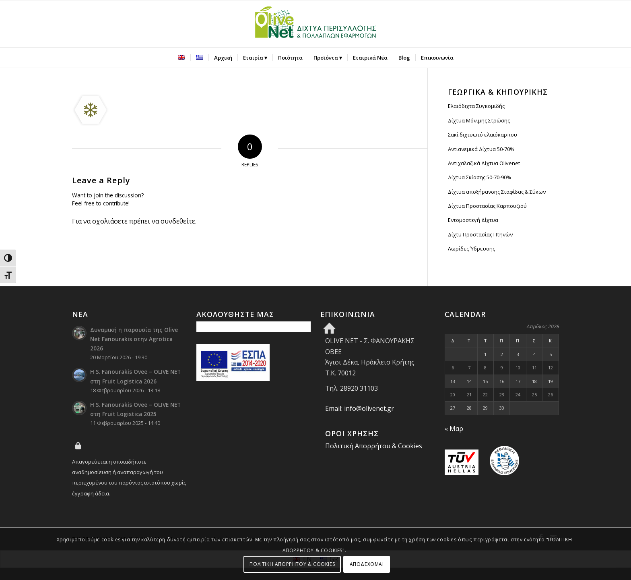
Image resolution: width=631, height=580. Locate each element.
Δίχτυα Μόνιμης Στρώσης (479, 120)
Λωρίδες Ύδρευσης (471, 248)
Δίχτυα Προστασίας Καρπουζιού (487, 205)
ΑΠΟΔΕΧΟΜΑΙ (367, 564)
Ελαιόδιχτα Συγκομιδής (476, 106)
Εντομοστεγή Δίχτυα (473, 220)
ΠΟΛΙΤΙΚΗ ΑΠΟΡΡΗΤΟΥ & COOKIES (292, 564)
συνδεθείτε (178, 221)
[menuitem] (181, 58)
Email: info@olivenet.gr (359, 408)
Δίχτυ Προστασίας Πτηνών (480, 234)
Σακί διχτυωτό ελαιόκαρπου (482, 134)
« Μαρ (454, 428)
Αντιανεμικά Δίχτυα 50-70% (481, 149)
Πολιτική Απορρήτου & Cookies (373, 445)
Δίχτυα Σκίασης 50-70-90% (479, 177)
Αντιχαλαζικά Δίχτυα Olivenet (484, 163)
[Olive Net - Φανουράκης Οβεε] (315, 23)
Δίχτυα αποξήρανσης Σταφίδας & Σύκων (497, 191)
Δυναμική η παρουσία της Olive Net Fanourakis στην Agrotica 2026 (134, 339)
